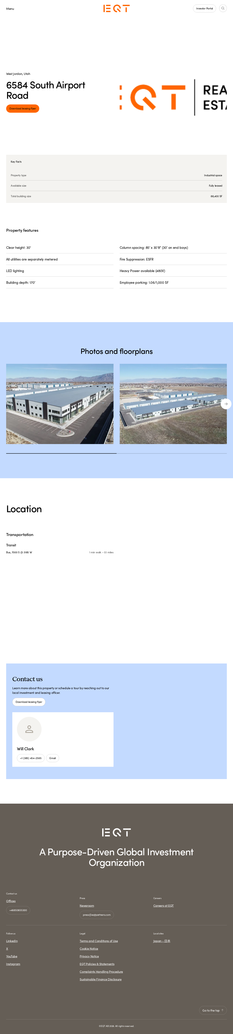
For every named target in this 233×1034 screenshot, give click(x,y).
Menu (10, 8)
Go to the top (213, 1010)
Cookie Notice (89, 948)
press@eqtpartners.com (96, 915)
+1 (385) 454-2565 (30, 758)
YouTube (11, 956)
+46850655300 (18, 910)
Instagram (13, 964)
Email (52, 758)
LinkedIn (12, 941)
